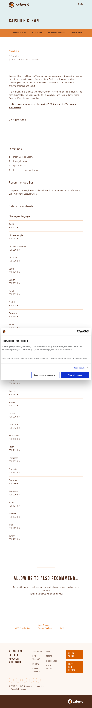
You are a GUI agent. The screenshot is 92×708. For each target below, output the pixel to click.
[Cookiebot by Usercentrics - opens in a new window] (78, 331)
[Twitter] (18, 680)
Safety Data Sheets (80, 32)
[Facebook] (11, 680)
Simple (23, 689)
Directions (37, 32)
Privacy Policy (39, 686)
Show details (79, 368)
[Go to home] (19, 5)
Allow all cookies (75, 375)
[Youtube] (38, 680)
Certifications (19, 32)
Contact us (28, 686)
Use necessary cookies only (46, 375)
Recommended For (56, 32)
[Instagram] (31, 680)
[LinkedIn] (24, 680)
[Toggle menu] (80, 5)
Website (14, 689)
